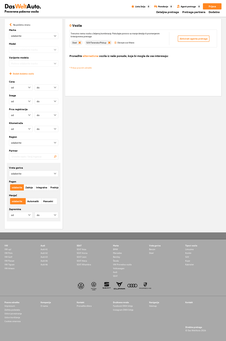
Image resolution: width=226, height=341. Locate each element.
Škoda (116, 260)
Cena (12, 81)
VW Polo (8, 252)
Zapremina (15, 209)
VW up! (7, 249)
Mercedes (117, 252)
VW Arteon (9, 268)
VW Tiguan (9, 264)
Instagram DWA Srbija (123, 309)
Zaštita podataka (12, 309)
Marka (12, 29)
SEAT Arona (82, 252)
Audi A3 (44, 256)
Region (13, 136)
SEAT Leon (81, 256)
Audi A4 (44, 260)
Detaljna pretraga (167, 12)
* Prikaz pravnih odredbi (80, 67)
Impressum (9, 305)
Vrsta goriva (16, 167)
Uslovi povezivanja (13, 313)
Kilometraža (16, 123)
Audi (115, 272)
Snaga (12, 95)
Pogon (12, 181)
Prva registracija (18, 109)
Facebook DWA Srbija (123, 305)
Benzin (152, 249)
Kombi (188, 252)
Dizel (151, 252)
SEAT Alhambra (84, 264)
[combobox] (33, 156)
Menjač (13, 195)
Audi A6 (44, 264)
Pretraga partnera (193, 12)
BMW (115, 249)
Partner (13, 150)
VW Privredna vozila (122, 264)
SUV (187, 256)
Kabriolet (189, 264)
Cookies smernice (12, 321)
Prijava (212, 6)
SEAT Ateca (82, 260)
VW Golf (8, 256)
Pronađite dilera (84, 305)
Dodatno (214, 12)
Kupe (187, 260)
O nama (44, 305)
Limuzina (189, 249)
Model (12, 43)
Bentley (116, 256)
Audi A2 (44, 252)
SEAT (115, 275)
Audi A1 (44, 249)
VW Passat (9, 260)
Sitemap (153, 305)
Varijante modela (19, 57)
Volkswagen (118, 268)
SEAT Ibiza (81, 249)
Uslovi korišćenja (12, 317)
